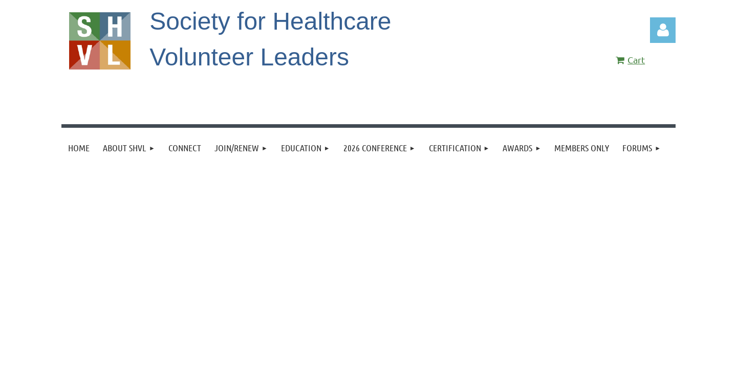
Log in (663, 30)
